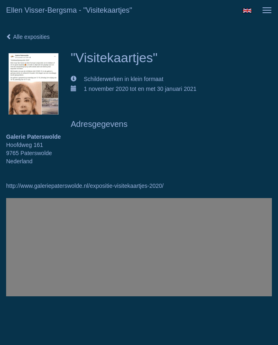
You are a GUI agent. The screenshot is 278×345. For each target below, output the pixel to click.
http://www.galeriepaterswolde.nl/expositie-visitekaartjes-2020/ (85, 186)
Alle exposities (28, 37)
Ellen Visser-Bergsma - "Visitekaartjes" (69, 10)
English (247, 10)
